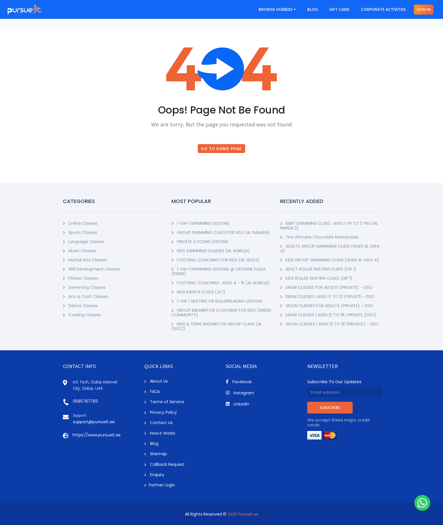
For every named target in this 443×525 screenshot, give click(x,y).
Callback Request (164, 464)
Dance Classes (80, 306)
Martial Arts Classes (85, 260)
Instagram (240, 393)
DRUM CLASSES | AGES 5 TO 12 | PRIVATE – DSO (327, 296)
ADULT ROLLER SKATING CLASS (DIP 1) (318, 269)
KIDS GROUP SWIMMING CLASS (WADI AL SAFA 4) (329, 260)
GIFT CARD (339, 9)
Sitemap (155, 454)
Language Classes (83, 241)
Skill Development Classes (91, 269)
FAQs (152, 391)
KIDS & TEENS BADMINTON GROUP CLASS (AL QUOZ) (216, 326)
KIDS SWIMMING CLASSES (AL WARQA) (210, 251)
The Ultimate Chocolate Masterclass (319, 237)
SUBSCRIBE (330, 407)
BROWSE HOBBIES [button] (276, 9)
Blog (151, 443)
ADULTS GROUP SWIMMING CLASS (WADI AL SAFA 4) (329, 248)
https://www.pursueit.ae (97, 435)
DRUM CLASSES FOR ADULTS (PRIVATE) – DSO (326, 287)
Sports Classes (80, 232)
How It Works (159, 433)
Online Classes (80, 223)
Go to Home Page (221, 148)
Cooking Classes (82, 315)
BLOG (312, 9)
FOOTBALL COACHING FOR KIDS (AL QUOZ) (215, 260)
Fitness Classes (80, 278)
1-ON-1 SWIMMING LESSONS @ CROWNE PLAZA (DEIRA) (218, 271)
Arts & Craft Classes (85, 296)
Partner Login (159, 485)
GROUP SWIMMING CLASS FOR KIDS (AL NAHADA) (220, 232)
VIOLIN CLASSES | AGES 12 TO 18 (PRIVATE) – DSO (329, 324)
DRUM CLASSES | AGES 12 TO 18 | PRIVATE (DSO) (328, 315)
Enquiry (154, 475)
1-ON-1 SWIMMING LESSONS (200, 223)
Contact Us (158, 422)
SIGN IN (424, 9)
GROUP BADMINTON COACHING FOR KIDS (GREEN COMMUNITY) (221, 312)
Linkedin (237, 404)
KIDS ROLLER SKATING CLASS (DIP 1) (316, 278)
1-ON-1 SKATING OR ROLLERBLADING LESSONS (216, 301)
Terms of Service (164, 402)
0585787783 (85, 401)
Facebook (239, 382)
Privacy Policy (160, 412)
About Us (156, 381)
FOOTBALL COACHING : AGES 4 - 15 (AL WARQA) (220, 283)
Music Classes (79, 251)
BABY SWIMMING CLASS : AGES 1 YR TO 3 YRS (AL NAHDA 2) (329, 225)
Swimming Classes (84, 287)
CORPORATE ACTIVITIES (383, 9)
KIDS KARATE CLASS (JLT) (198, 292)
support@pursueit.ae (94, 422)
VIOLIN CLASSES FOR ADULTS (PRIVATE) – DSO (326, 306)
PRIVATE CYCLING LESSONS (199, 241)
